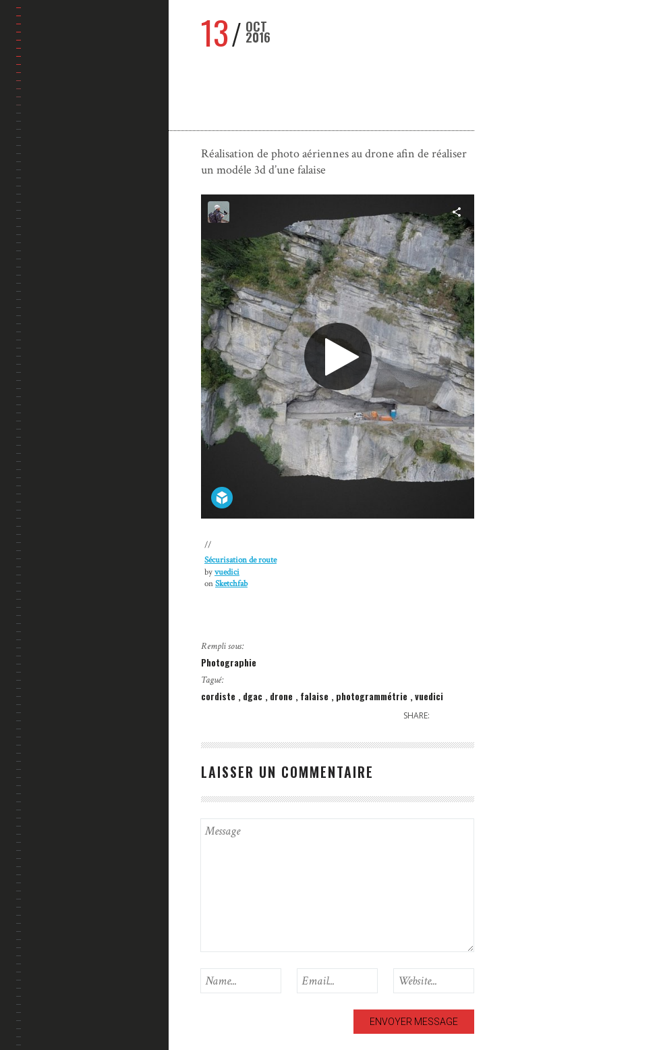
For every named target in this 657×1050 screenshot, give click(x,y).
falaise (315, 696)
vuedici (227, 572)
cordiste (219, 696)
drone (282, 696)
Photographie (228, 662)
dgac (254, 696)
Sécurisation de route (240, 560)
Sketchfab (231, 583)
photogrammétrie (373, 696)
